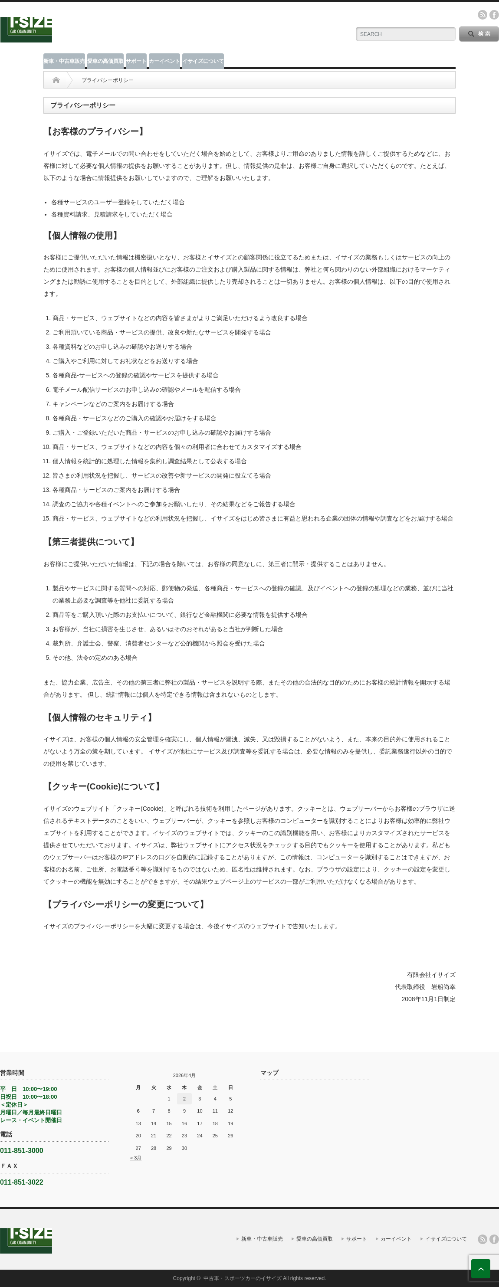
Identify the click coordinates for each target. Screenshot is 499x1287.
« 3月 (135, 1157)
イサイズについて (203, 61)
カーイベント (164, 61)
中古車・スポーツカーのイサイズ (243, 1278)
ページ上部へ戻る (480, 1268)
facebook (494, 15)
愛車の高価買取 (105, 61)
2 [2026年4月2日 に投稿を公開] (184, 1098)
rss (482, 15)
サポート (136, 61)
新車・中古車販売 (64, 61)
